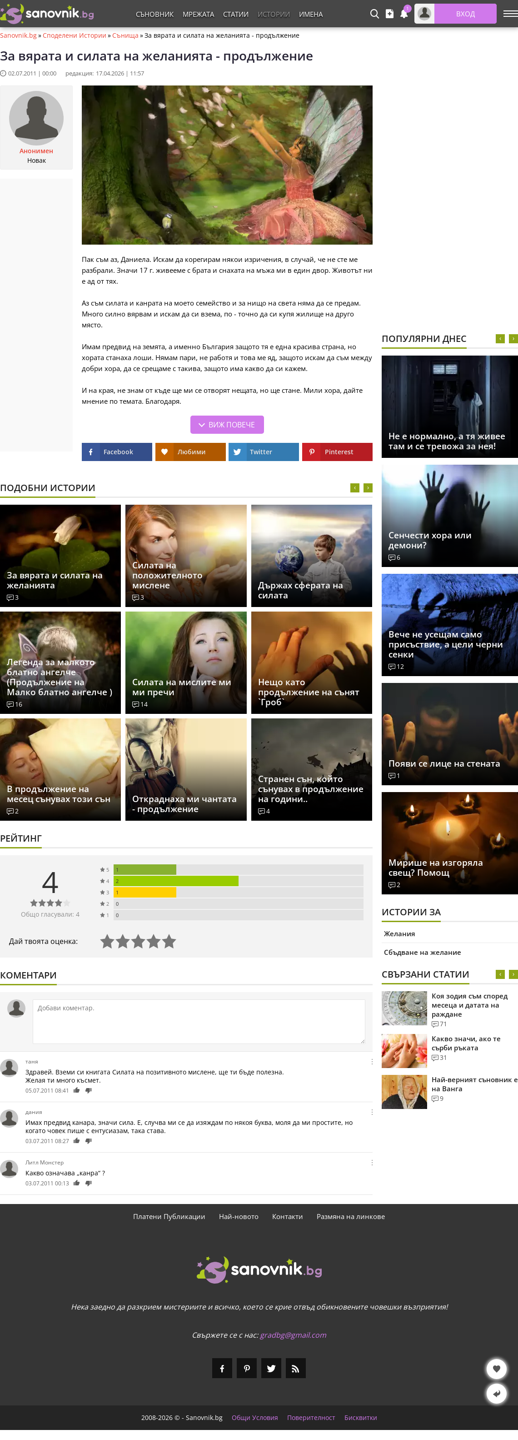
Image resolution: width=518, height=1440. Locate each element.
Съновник (155, 14)
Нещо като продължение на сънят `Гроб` (308, 692)
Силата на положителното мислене (167, 575)
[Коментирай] (199, 1021)
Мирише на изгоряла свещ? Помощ (435, 867)
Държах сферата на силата (300, 590)
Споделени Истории (74, 35)
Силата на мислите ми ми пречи (181, 687)
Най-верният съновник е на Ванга (475, 1084)
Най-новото (239, 1216)
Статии (236, 14)
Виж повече (232, 425)
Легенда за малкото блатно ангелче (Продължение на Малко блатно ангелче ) (59, 677)
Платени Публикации (169, 1216)
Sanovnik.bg (18, 35)
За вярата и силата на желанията (55, 580)
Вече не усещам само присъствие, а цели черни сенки (445, 644)
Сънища (125, 35)
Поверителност (311, 1418)
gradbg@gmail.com (293, 1335)
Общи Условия (255, 1418)
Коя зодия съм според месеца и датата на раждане (470, 1005)
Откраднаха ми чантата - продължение (184, 804)
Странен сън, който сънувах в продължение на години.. (311, 789)
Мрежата (198, 14)
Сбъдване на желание (422, 952)
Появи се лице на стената (444, 763)
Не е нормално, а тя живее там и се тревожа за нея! (446, 441)
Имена (311, 14)
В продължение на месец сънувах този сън (58, 794)
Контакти (287, 1216)
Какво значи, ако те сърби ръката (466, 1043)
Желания (399, 933)
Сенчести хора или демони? (430, 540)
